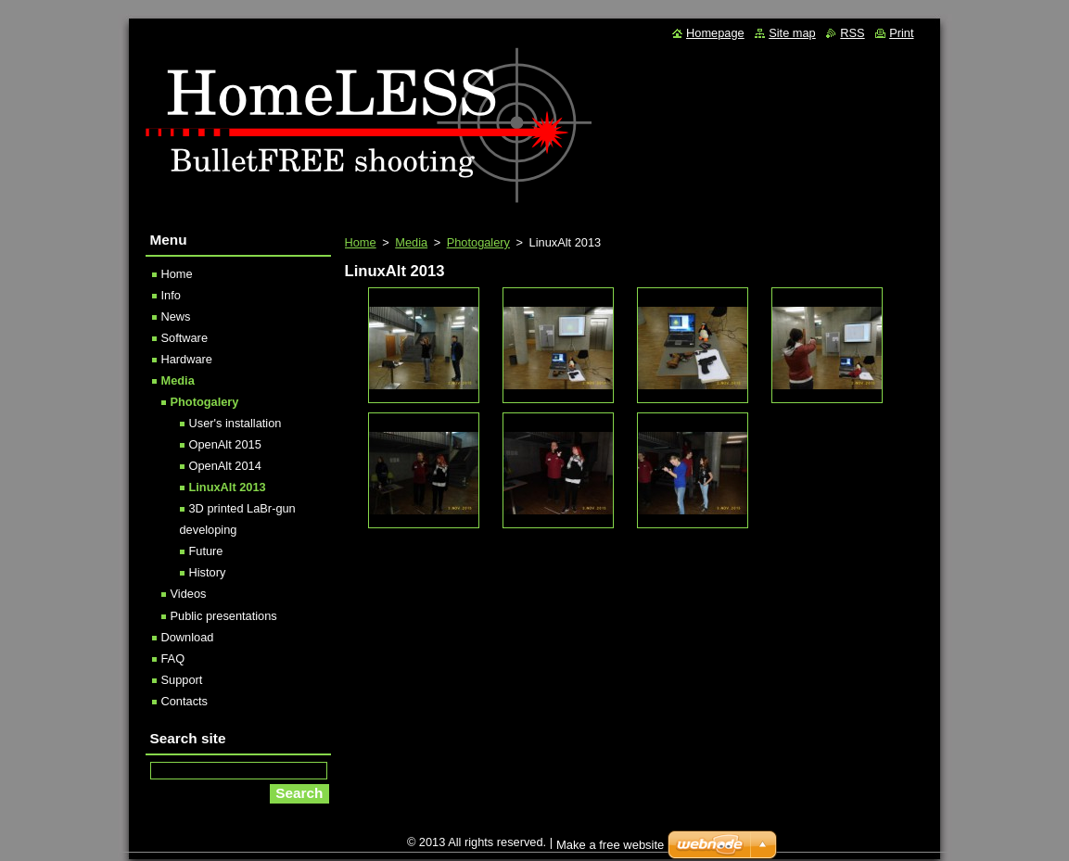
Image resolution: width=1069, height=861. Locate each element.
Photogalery (478, 242)
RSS (852, 33)
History (207, 572)
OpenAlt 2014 (225, 466)
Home (360, 242)
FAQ (173, 658)
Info (171, 295)
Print (901, 33)
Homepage (715, 33)
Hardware (186, 359)
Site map (792, 33)
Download (187, 637)
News (176, 316)
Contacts (185, 701)
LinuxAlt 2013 (227, 487)
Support (182, 680)
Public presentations (224, 616)
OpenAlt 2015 (225, 444)
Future (206, 551)
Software (185, 338)
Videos (189, 594)
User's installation (235, 423)
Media (411, 242)
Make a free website (610, 845)
